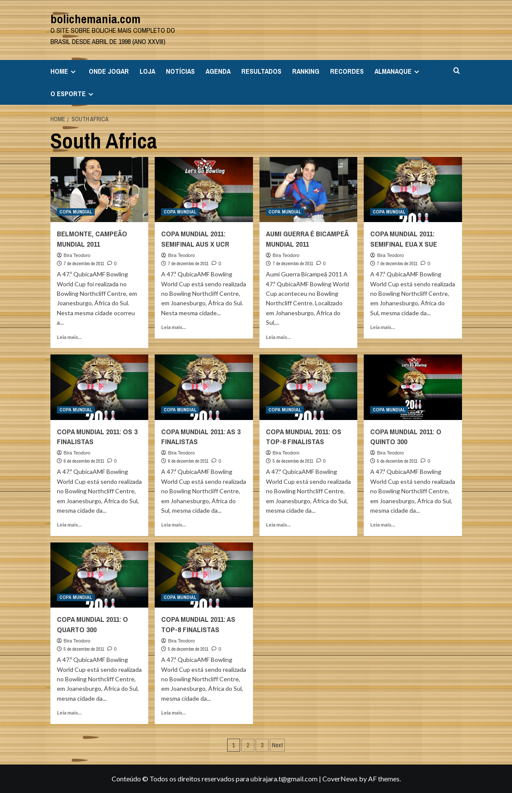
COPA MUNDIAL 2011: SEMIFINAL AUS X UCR (195, 239)
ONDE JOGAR (109, 71)
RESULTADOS (261, 71)
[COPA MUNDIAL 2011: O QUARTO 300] (99, 575)
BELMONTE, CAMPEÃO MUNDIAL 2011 (92, 239)
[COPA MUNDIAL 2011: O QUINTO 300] (413, 387)
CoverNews (340, 778)
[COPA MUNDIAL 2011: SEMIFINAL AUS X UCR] (204, 190)
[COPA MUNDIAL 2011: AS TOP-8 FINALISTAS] (204, 575)
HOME (64, 71)
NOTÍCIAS (180, 71)
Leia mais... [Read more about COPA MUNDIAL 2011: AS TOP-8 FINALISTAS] (173, 712)
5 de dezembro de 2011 (293, 461)
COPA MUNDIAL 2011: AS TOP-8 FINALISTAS (198, 624)
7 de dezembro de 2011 (84, 263)
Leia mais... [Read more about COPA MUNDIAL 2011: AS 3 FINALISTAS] (173, 524)
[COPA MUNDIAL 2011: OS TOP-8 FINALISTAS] (308, 387)
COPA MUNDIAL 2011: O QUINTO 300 (405, 436)
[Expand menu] (73, 71)
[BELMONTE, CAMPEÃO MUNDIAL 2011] (99, 190)
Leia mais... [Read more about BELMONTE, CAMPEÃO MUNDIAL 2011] (69, 337)
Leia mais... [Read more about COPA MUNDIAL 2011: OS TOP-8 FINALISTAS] (278, 524)
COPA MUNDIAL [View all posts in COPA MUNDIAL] (75, 212)
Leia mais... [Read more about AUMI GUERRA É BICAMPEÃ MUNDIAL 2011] (278, 337)
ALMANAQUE (398, 71)
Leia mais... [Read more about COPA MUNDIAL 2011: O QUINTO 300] (382, 524)
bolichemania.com (95, 19)
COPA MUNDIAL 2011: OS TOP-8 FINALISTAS (303, 436)
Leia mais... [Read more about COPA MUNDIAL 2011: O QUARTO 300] (69, 712)
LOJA (147, 71)
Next (277, 745)
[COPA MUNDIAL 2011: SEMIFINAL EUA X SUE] (413, 190)
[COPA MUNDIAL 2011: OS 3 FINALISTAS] (99, 387)
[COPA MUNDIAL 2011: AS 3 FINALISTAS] (204, 387)
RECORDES (347, 71)
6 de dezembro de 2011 (84, 461)
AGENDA (218, 71)
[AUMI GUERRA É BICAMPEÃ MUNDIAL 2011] (308, 190)
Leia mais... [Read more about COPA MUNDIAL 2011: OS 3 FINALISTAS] (69, 524)
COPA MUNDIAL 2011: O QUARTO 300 (92, 624)
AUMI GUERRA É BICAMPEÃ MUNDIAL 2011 (307, 239)
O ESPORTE (73, 93)
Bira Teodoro (77, 255)
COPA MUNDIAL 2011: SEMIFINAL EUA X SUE (403, 239)
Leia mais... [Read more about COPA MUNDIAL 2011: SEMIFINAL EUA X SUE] (382, 327)
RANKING (305, 71)
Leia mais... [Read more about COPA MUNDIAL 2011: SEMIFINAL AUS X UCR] (173, 327)
